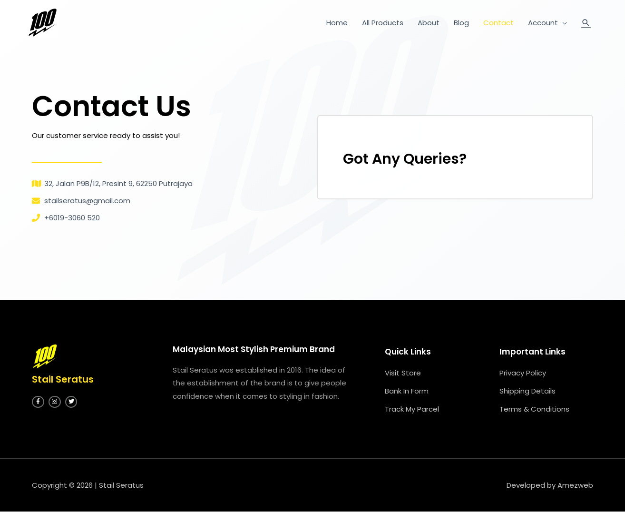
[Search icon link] (586, 22)
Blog (461, 23)
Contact (498, 23)
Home (337, 23)
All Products (382, 23)
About (428, 23)
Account (543, 23)
